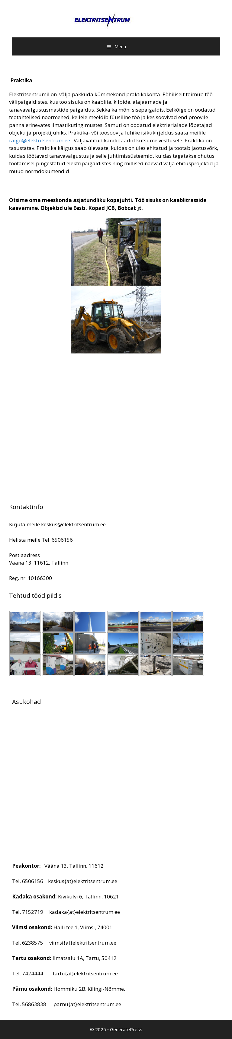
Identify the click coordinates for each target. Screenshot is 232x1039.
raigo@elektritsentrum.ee (39, 140)
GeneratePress (126, 1029)
